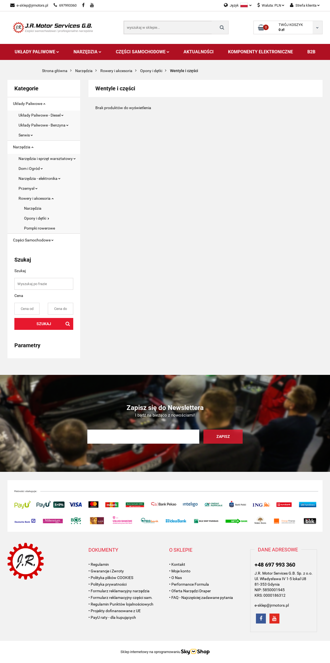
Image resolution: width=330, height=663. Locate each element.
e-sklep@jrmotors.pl (29, 5)
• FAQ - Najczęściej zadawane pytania (201, 597)
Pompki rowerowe (39, 228)
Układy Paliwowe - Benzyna (44, 125)
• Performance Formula (189, 584)
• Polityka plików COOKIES (110, 577)
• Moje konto (179, 571)
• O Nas (175, 577)
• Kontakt (177, 564)
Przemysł (28, 188)
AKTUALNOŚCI (199, 51)
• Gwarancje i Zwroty (106, 571)
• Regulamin (98, 564)
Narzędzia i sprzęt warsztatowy (47, 158)
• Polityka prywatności (107, 584)
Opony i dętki (36, 218)
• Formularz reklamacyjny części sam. (120, 597)
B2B (311, 51)
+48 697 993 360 (275, 564)
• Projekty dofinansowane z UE (114, 611)
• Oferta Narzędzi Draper (190, 591)
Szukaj (43, 324)
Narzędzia (87, 51)
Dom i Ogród (31, 168)
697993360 (65, 5)
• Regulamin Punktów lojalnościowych (120, 604)
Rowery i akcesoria (36, 198)
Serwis (26, 135)
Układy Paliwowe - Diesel (41, 115)
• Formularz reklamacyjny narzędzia (119, 591)
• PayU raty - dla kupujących (112, 617)
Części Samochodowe (142, 51)
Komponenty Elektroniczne (260, 51)
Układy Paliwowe (37, 51)
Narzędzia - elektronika (40, 178)
